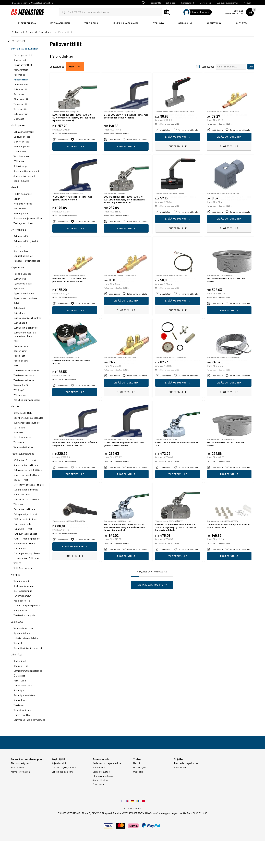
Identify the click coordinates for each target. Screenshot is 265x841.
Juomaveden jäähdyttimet (27, 422)
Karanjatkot (20, 59)
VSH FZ (17, 563)
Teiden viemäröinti (23, 193)
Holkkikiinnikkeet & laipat (26, 638)
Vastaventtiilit (21, 69)
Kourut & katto (21, 180)
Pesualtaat (19, 355)
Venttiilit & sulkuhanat (24, 48)
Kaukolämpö (20, 660)
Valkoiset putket (22, 156)
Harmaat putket (22, 146)
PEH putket (19, 161)
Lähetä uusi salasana (63, 771)
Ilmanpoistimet (21, 84)
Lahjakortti (171, 3)
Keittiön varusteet (23, 437)
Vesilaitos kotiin (22, 600)
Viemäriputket (21, 213)
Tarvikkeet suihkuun (24, 380)
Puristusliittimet (22, 494)
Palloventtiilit (21, 79)
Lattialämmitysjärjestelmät (28, 670)
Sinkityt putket (21, 141)
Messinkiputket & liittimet (27, 499)
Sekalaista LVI (21, 236)
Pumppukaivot (21, 610)
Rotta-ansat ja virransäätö (28, 218)
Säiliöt (17, 341)
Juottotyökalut (21, 250)
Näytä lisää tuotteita (152, 584)
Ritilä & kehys (20, 166)
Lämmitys (16, 654)
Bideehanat (19, 308)
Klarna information (20, 771)
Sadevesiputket (22, 136)
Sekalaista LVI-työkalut (26, 241)
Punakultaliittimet (23, 528)
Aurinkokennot (21, 700)
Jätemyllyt (19, 432)
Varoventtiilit (20, 108)
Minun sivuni (98, 784)
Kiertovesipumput (23, 590)
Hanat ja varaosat (23, 273)
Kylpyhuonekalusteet (24, 293)
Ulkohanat (19, 118)
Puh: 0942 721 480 (197, 813)
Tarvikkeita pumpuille (24, 615)
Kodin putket (18, 125)
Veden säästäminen (23, 447)
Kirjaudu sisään (59, 763)
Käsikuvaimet (20, 350)
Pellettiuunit (20, 680)
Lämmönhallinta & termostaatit (30, 719)
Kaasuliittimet (21, 479)
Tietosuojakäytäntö (21, 763)
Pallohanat (19, 74)
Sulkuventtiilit (21, 113)
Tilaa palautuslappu (102, 776)
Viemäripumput (21, 581)
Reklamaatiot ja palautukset (107, 763)
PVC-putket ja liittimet (25, 519)
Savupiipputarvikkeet (25, 695)
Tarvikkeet (19, 705)
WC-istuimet (20, 394)
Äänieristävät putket (24, 175)
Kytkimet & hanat (22, 633)
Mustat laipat (20, 548)
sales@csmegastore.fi (172, 813)
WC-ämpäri (19, 390)
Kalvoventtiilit (21, 89)
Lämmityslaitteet (22, 714)
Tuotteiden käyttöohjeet (186, 763)
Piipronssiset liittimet (25, 543)
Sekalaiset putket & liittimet (28, 469)
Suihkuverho (20, 278)
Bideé (16, 303)
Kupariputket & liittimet (26, 489)
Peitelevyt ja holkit (23, 523)
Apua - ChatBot (100, 780)
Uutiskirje (138, 771)
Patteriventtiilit (22, 94)
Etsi (251, 66)
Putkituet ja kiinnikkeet (25, 533)
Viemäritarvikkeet (23, 203)
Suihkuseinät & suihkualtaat (28, 317)
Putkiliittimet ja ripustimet (27, 538)
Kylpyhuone (17, 267)
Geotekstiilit (20, 208)
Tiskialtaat (19, 442)
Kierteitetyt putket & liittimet (29, 484)
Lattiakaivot (20, 151)
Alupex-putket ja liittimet (26, 465)
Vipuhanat (19, 288)
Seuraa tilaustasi (101, 771)
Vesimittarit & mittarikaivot (28, 647)
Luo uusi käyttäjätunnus (227, 3)
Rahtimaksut (99, 767)
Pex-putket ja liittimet (25, 509)
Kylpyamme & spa (23, 283)
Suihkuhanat (20, 312)
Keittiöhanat (20, 427)
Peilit (16, 365)
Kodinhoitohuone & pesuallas (28, 417)
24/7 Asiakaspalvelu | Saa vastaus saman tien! (32, 3)
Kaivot (17, 198)
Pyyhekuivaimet (21, 345)
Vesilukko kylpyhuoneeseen (27, 399)
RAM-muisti (180, 767)
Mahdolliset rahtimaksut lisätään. (65, 139)
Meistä (136, 763)
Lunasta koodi (187, 3)
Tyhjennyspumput (22, 595)
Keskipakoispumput (24, 585)
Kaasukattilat (21, 665)
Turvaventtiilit (21, 104)
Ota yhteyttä (139, 767)
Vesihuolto (17, 621)
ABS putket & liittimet (25, 460)
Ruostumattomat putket (26, 171)
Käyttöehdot (17, 767)
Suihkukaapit (20, 322)
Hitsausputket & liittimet (26, 558)
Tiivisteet (18, 504)
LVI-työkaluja (18, 229)
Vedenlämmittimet (23, 709)
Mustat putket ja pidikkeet (27, 553)
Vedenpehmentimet (23, 628)
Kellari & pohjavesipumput (27, 605)
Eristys (17, 246)
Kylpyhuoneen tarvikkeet (26, 298)
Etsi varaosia (205, 3)
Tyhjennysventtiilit (23, 55)
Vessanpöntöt (21, 385)
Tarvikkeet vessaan (24, 375)
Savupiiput (19, 690)
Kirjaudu (247, 3)
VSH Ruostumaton (23, 568)
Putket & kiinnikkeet (22, 453)
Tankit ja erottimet (23, 223)
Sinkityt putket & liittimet (27, 474)
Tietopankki (155, 3)
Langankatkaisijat (23, 255)
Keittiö (15, 406)
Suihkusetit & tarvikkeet (26, 327)
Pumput (15, 574)
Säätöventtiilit (21, 99)
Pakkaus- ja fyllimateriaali (27, 260)
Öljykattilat (19, 675)
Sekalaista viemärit (24, 131)
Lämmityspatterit (23, 685)
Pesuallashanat (22, 360)
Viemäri (15, 187)
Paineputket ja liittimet (25, 514)
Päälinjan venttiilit (23, 64)
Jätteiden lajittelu (23, 412)
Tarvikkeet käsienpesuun (26, 370)
